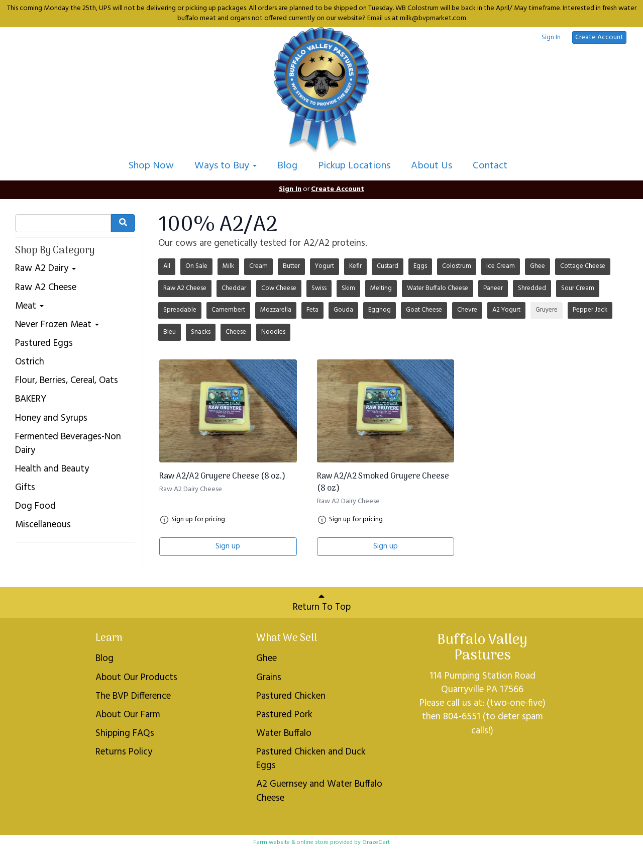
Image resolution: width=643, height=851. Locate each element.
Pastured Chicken (291, 696)
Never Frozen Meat (57, 325)
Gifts (25, 488)
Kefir (355, 266)
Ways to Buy (225, 166)
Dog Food (35, 506)
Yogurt (324, 266)
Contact (490, 166)
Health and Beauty (52, 469)
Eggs (420, 266)
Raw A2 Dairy (45, 268)
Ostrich (29, 362)
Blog (287, 166)
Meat (29, 306)
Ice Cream (500, 266)
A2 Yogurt (506, 310)
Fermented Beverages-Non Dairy (68, 443)
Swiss (319, 288)
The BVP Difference (133, 696)
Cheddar (234, 288)
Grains (268, 677)
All (166, 266)
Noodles (273, 332)
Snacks (200, 332)
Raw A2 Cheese (45, 288)
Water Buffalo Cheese (437, 288)
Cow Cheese (278, 288)
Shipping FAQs (124, 733)
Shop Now (151, 166)
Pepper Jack (590, 310)
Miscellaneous (43, 525)
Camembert (228, 310)
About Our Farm (127, 714)
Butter (291, 266)
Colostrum (456, 266)
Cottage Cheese (582, 266)
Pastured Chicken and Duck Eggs (311, 758)
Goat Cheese (424, 310)
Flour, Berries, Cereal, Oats (66, 381)
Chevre (467, 310)
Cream (258, 266)
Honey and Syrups (51, 418)
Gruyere (546, 310)
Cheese (236, 332)
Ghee (537, 266)
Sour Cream (577, 288)
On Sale (196, 266)
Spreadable (179, 310)
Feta (312, 310)
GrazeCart (376, 842)
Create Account (599, 37)
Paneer (493, 288)
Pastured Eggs (44, 343)
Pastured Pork (284, 714)
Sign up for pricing (198, 520)
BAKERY (30, 399)
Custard (387, 266)
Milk (228, 266)
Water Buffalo (283, 733)
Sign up (228, 546)
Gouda (343, 310)
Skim (348, 288)
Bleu (169, 332)
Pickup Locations (354, 166)
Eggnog (379, 310)
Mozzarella (275, 310)
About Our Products (136, 677)
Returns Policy (123, 752)
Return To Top (322, 603)
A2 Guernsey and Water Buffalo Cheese (319, 791)
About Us (431, 166)
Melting (381, 288)
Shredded (532, 288)
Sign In (551, 38)
